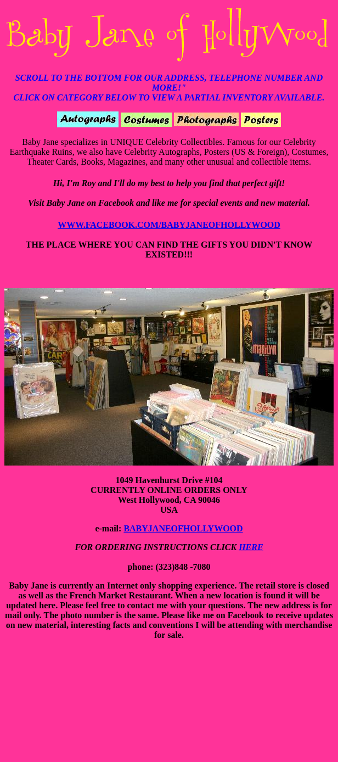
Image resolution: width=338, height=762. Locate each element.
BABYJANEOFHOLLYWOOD (183, 528)
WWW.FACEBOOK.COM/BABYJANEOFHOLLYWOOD (169, 224)
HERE (251, 547)
